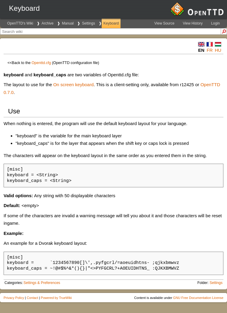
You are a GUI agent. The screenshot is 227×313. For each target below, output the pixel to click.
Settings (88, 23)
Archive (48, 23)
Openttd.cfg (41, 63)
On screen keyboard (73, 84)
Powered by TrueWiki (56, 298)
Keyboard (111, 23)
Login (215, 23)
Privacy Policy (14, 298)
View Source (164, 23)
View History (192, 23)
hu (218, 50)
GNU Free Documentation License (198, 298)
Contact (32, 298)
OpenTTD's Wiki (20, 23)
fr (210, 50)
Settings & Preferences (41, 283)
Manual (68, 23)
